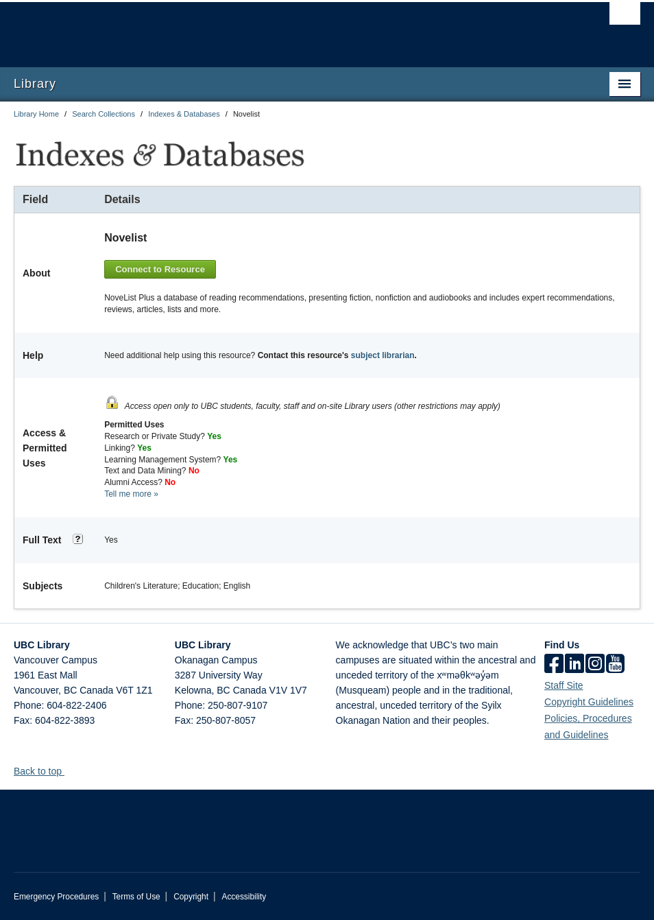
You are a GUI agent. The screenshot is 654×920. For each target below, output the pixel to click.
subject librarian (383, 355)
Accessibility (243, 896)
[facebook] (554, 664)
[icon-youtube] (615, 664)
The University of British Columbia (280, 28)
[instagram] (595, 664)
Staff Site (563, 685)
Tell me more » (131, 494)
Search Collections (103, 114)
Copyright (190, 896)
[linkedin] (574, 664)
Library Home (36, 114)
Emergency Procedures (56, 896)
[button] (69, 771)
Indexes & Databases (184, 114)
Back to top (44, 771)
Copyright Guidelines (588, 701)
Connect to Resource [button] (160, 269)
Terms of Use (136, 896)
